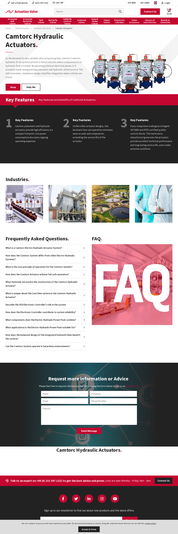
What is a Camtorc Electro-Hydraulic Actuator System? (34, 247)
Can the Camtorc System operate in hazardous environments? (38, 346)
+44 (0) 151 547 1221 (49, 480)
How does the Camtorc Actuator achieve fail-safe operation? (37, 274)
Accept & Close (89, 529)
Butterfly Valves (53, 21)
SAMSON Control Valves (67, 21)
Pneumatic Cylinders (119, 21)
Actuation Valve (22, 12)
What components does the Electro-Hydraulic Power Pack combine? (41, 319)
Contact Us (150, 11)
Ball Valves (41, 21)
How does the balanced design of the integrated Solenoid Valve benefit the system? (43, 336)
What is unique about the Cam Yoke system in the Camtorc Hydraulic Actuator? (41, 295)
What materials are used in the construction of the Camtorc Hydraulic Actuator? (42, 283)
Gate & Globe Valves (94, 21)
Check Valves (107, 21)
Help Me (30, 87)
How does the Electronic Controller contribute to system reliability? (41, 312)
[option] (24, 204)
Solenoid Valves (81, 21)
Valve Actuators (134, 21)
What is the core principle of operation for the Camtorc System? (39, 266)
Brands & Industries (165, 21)
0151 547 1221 (132, 386)
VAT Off (58, 2)
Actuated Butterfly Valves (27, 21)
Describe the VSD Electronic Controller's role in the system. (36, 304)
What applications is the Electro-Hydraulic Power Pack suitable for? (41, 327)
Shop (13, 87)
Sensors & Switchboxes (150, 21)
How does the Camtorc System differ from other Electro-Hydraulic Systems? (40, 257)
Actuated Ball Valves (12, 21)
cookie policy (150, 523)
